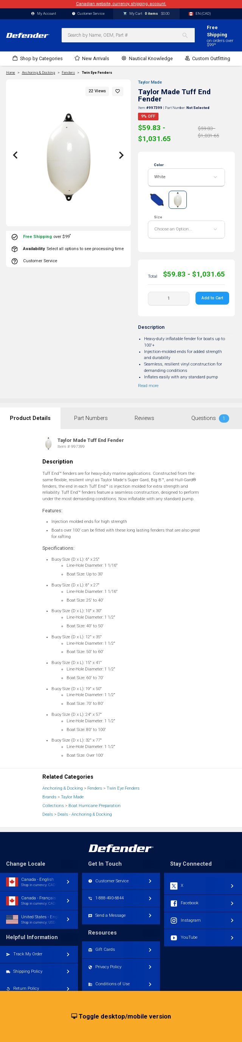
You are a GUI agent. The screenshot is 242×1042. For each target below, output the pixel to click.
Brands (49, 797)
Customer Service (88, 13)
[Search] (188, 35)
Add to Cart (212, 297)
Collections (53, 805)
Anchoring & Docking (62, 788)
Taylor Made (150, 82)
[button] (117, 91)
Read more (148, 385)
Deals (47, 814)
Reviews (144, 418)
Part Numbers (91, 418)
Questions (210, 418)
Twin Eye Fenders (97, 73)
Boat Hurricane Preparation (94, 805)
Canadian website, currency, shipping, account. (121, 4)
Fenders (94, 788)
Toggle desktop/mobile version (121, 1016)
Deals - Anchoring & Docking (84, 814)
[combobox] (128, 35)
